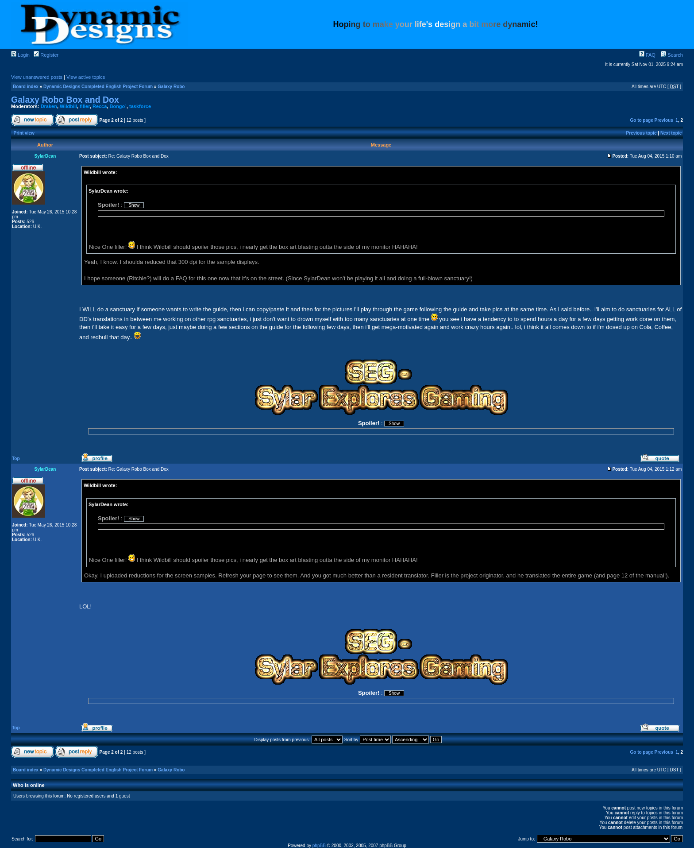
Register (46, 55)
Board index (26, 86)
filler (85, 106)
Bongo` (117, 106)
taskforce (140, 106)
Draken (49, 106)
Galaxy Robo (171, 86)
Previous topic (641, 133)
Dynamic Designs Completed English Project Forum (98, 86)
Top (16, 458)
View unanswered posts (36, 77)
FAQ (647, 55)
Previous (664, 120)
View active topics (85, 77)
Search (672, 55)
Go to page (641, 120)
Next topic (671, 133)
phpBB (319, 845)
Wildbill (68, 106)
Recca (100, 106)
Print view (24, 133)
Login (20, 55)
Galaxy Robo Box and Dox (65, 100)
